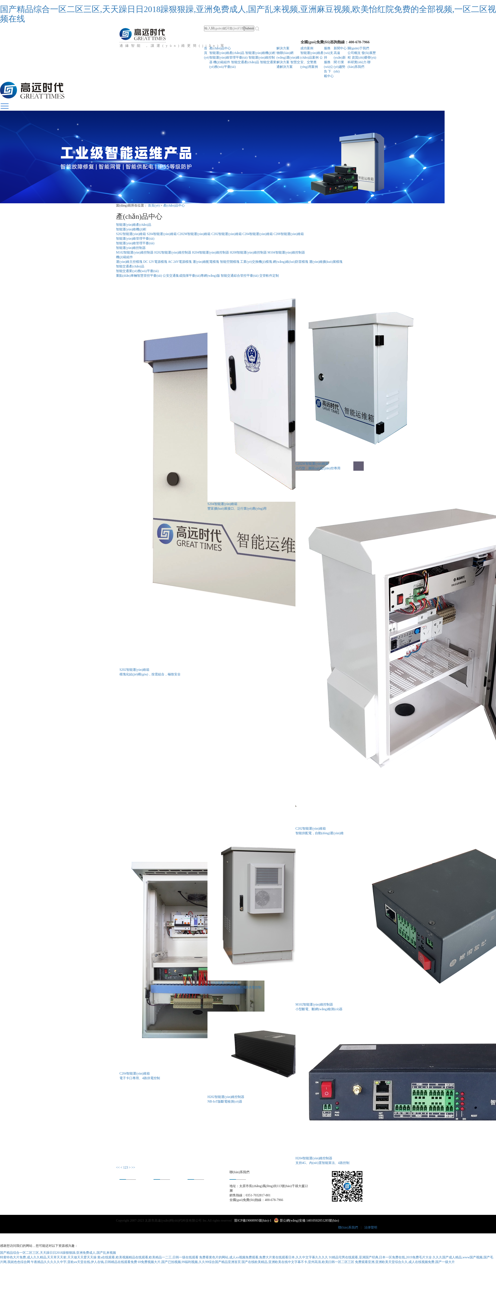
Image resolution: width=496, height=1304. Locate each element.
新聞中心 (340, 48)
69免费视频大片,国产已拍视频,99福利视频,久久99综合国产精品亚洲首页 (189, 1262)
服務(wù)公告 (328, 66)
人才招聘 (194, 1199)
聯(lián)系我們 (348, 1227)
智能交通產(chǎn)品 (245, 62)
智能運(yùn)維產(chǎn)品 (227, 53)
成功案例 (306, 48)
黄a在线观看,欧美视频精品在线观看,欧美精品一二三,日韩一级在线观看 (147, 1257)
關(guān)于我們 (358, 48)
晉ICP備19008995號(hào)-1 (252, 1220)
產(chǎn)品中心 (220, 48)
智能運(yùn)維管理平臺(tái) (228, 57)
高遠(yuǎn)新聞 (340, 57)
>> (133, 1167)
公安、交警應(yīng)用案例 (311, 62)
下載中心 (160, 1199)
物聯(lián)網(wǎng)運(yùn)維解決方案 (288, 57)
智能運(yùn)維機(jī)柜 (260, 53)
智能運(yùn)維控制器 (131, 248)
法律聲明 (370, 1227)
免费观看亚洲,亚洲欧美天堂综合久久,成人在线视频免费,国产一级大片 (405, 1262)
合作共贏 (194, 1192)
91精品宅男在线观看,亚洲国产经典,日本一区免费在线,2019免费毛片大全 (380, 1257)
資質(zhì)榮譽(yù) (364, 57)
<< (118, 1167)
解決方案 (282, 48)
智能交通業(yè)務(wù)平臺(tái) (137, 271)
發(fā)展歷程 (128, 1192)
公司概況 (354, 53)
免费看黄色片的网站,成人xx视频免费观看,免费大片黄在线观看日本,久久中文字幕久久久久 (263, 1257)
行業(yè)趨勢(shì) (339, 66)
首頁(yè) (206, 53)
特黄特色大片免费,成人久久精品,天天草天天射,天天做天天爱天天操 (48, 1257)
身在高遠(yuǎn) (198, 1186)
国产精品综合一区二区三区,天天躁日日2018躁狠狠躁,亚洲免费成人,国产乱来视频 (58, 1252)
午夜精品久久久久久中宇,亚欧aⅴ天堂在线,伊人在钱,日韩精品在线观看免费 (84, 1262)
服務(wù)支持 (328, 53)
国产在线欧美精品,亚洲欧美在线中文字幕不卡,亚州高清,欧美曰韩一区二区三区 (298, 1262)
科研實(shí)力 (357, 62)
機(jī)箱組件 (222, 62)
